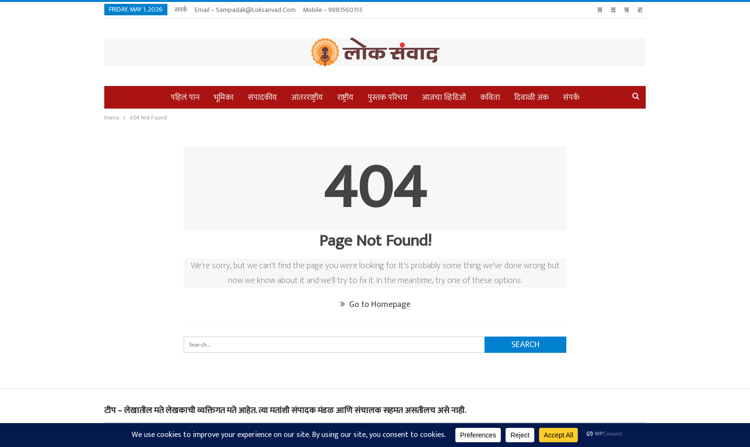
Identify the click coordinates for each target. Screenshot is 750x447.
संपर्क (181, 9)
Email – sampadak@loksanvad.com (245, 9)
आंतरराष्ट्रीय (307, 97)
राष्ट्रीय (345, 97)
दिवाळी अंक (531, 97)
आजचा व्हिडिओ (444, 97)
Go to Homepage (375, 304)
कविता (490, 97)
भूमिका (223, 97)
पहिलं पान (185, 97)
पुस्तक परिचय (388, 97)
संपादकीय (262, 97)
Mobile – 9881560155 (333, 9)
